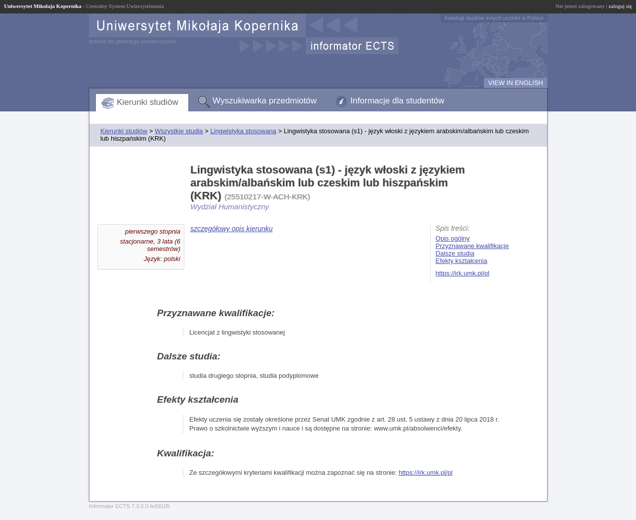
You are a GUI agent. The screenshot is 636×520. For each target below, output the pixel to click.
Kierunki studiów (147, 102)
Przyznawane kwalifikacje (472, 246)
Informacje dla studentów (397, 100)
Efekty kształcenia (461, 260)
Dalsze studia (455, 253)
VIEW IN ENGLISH (515, 83)
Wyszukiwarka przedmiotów (265, 100)
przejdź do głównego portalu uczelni (132, 41)
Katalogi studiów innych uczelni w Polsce (494, 18)
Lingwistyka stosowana (243, 131)
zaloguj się (620, 6)
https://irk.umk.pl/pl (462, 273)
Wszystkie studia (179, 131)
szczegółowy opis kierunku (231, 229)
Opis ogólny (453, 238)
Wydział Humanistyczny (229, 206)
